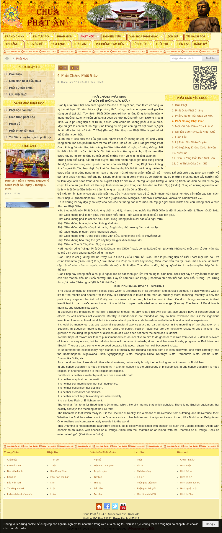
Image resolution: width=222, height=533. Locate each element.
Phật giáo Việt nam (147, 482)
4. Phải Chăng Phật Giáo (188, 121)
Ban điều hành (15, 471)
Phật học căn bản (60, 477)
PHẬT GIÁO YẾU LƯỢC (192, 98)
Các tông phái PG (146, 494)
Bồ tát (140, 465)
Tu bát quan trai (15, 488)
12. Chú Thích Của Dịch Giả (189, 163)
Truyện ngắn (100, 471)
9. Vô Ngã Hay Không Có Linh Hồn (194, 147)
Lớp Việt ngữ (14, 482)
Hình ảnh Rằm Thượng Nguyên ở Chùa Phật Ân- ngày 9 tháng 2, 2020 (27, 187)
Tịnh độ (55, 459)
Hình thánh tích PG (190, 482)
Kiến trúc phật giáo (104, 465)
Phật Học (53, 452)
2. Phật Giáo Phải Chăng (187, 110)
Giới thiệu (12, 459)
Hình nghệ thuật (188, 488)
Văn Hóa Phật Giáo (103, 452)
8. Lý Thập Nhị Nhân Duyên (189, 142)
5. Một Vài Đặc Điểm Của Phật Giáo (194, 126)
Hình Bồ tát (186, 471)
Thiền (53, 465)
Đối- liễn (98, 488)
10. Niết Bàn (179, 153)
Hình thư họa (187, 494)
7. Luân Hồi (179, 136)
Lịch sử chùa (14, 465)
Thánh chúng (144, 471)
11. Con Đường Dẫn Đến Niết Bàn (193, 158)
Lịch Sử (139, 452)
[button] (16, 36)
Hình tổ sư (185, 477)
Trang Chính (12, 452)
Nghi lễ (97, 459)
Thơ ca (97, 482)
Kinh (53, 482)
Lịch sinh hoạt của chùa (20, 494)
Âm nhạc (98, 494)
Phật (139, 459)
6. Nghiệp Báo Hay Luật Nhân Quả (193, 131)
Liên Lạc (11, 477)
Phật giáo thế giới (146, 488)
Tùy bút (98, 477)
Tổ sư (140, 477)
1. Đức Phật (179, 105)
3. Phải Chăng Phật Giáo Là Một (192, 115)
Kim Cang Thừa (59, 471)
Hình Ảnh (29, 146)
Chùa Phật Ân (187, 459)
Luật (53, 488)
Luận (53, 494)
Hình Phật (185, 465)
